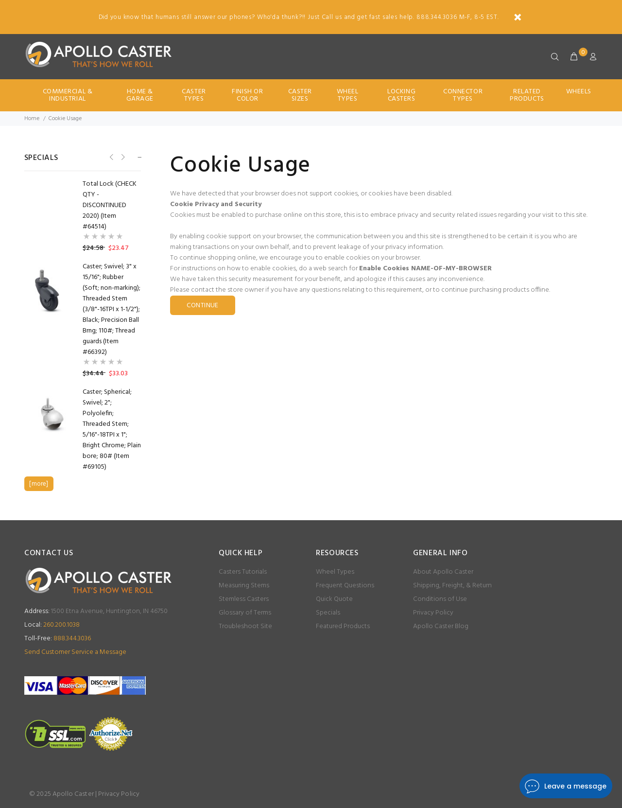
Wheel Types (348, 95)
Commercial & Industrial (68, 95)
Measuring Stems (244, 585)
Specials (328, 612)
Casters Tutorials (243, 572)
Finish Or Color (247, 95)
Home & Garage (140, 95)
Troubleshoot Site (245, 626)
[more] (38, 484)
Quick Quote (334, 599)
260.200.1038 (52, 625)
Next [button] (122, 157)
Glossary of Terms (245, 612)
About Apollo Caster (443, 572)
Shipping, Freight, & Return (452, 585)
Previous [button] (110, 157)
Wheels (578, 91)
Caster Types (194, 95)
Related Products (527, 95)
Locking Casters (401, 95)
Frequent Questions (345, 585)
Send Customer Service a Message (75, 652)
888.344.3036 (57, 638)
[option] (82, 184)
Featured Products (343, 626)
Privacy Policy (433, 612)
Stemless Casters (244, 599)
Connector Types (463, 95)
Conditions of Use (440, 599)
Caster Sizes (300, 95)
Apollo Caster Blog (440, 626)
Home (31, 118)
